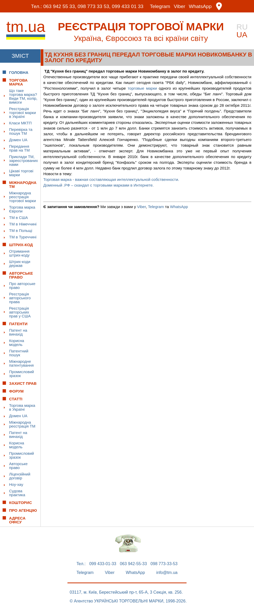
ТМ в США (18, 217)
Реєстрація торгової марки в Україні (22, 112)
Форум (16, 391)
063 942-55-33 (133, 564)
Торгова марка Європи (22, 209)
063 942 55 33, (59, 6)
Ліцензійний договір (19, 476)
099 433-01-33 (102, 564)
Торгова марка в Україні (22, 407)
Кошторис (20, 502)
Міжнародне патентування (21, 363)
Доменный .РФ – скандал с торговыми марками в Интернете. (99, 185)
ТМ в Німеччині (23, 224)
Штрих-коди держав (19, 263)
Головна (18, 72)
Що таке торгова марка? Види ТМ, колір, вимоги (23, 96)
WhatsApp (200, 6)
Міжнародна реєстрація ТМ (22, 424)
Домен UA (18, 140)
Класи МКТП (20, 123)
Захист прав (23, 383)
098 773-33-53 (163, 564)
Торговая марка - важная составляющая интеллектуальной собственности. (111, 179)
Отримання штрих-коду (19, 253)
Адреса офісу (17, 520)
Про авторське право (22, 285)
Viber (179, 6)
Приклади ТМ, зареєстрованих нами (23, 160)
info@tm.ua (166, 573)
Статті (15, 399)
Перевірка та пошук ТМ (20, 131)
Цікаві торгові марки (21, 173)
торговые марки (142, 88)
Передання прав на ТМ (19, 148)
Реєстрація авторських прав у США (20, 312)
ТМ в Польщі (20, 230)
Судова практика (17, 493)
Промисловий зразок (21, 374)
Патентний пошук (18, 353)
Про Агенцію (23, 510)
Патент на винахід (18, 332)
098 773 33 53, (94, 6)
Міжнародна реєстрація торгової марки (22, 197)
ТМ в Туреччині (22, 237)
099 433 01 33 (127, 6)
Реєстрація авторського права (20, 298)
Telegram (160, 6)
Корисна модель (16, 342)
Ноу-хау (16, 484)
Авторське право (18, 466)
